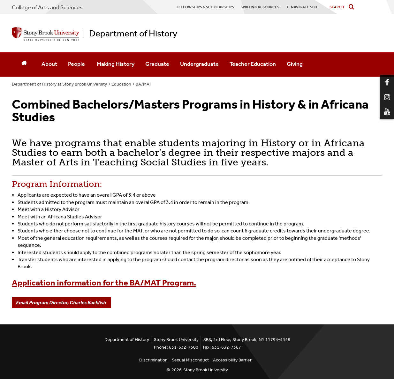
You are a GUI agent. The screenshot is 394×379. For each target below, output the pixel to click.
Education (121, 84)
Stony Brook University (205, 370)
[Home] (24, 64)
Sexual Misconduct (190, 360)
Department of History (133, 33)
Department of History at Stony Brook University (59, 84)
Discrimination (153, 360)
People (77, 63)
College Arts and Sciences (47, 7)
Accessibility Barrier (232, 360)
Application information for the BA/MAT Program (103, 283)
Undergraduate (199, 63)
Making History (115, 63)
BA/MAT (144, 84)
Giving (295, 63)
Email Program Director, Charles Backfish (61, 302)
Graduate (157, 63)
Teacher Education (253, 63)
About (49, 63)
